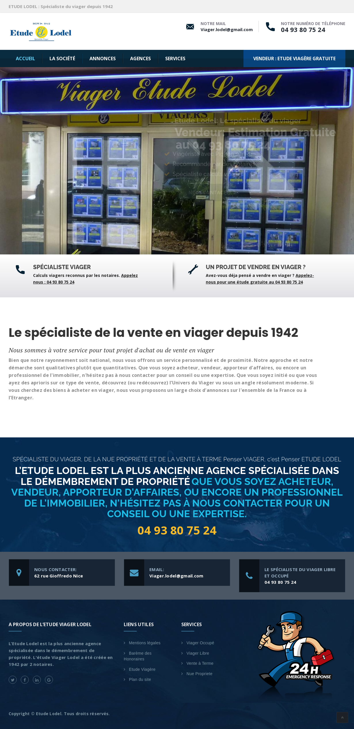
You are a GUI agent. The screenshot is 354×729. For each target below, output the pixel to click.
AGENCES (140, 58)
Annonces (103, 58)
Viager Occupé (200, 643)
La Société (62, 58)
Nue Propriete (199, 673)
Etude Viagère (142, 669)
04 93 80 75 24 (303, 29)
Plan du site (140, 679)
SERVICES (175, 58)
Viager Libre (197, 653)
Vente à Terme (200, 663)
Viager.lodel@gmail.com (227, 29)
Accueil (25, 58)
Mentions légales (145, 643)
